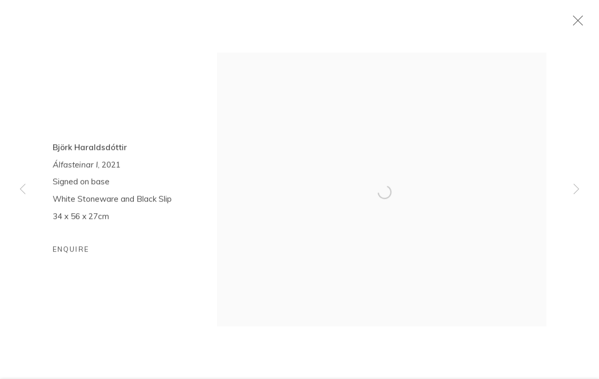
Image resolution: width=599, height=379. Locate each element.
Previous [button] (22, 189)
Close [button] (575, 24)
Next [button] (576, 189)
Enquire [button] (71, 250)
